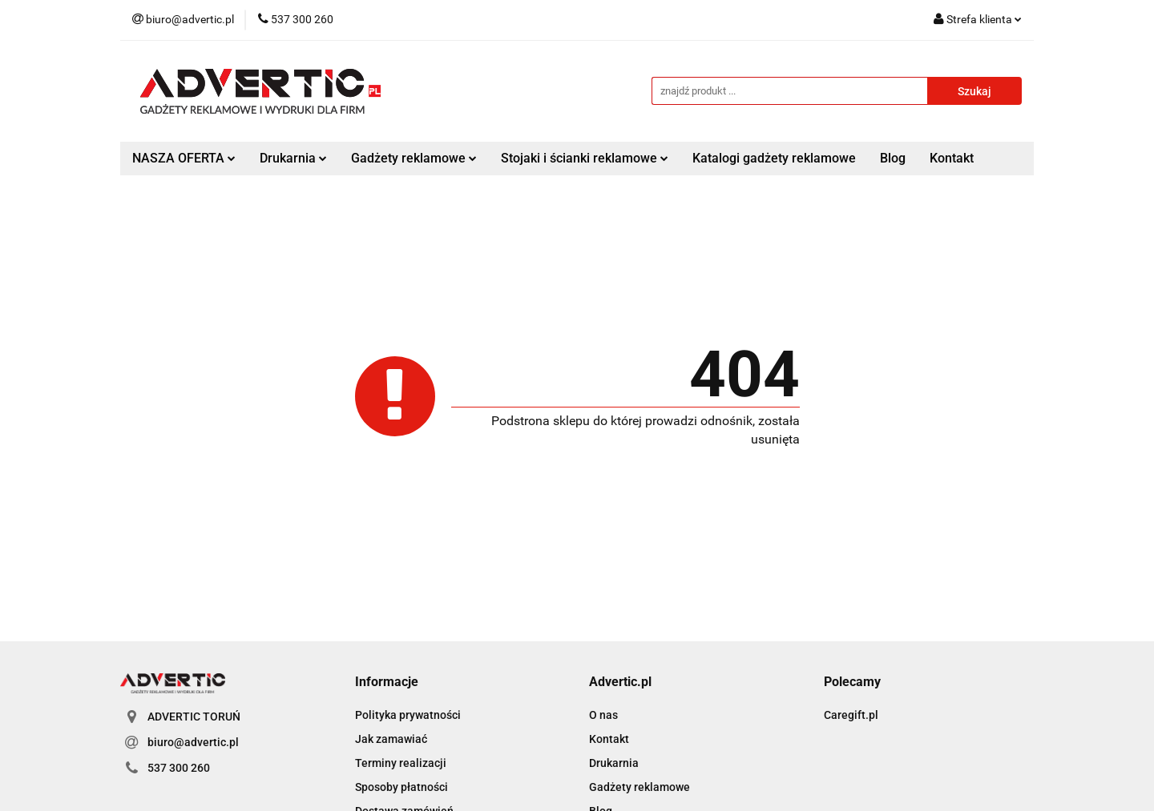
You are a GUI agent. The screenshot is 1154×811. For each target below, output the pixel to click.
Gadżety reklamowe (414, 158)
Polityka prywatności (408, 715)
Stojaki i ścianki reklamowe (584, 158)
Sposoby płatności (401, 787)
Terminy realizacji (400, 763)
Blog (893, 158)
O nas (603, 715)
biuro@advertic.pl (193, 742)
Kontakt (952, 158)
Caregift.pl (851, 715)
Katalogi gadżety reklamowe (774, 158)
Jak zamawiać (391, 739)
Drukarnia (293, 158)
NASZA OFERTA (184, 158)
